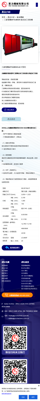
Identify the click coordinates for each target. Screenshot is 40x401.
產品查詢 (9, 110)
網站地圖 (5, 278)
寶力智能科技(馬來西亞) (29, 289)
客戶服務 (5, 271)
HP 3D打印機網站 (27, 276)
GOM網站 (24, 273)
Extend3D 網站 (26, 283)
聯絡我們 (5, 276)
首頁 (3, 17)
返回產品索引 (12, 247)
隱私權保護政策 (6, 394)
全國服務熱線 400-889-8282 (17, 294)
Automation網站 (27, 281)
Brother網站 (25, 268)
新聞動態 (5, 265)
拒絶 (23, 397)
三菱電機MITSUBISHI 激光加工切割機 (18, 20)
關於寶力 (5, 273)
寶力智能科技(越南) (27, 286)
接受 (33, 397)
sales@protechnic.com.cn (19, 318)
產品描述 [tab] (11, 119)
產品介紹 (11, 17)
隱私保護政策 (6, 281)
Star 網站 (24, 271)
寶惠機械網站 (25, 265)
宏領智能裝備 (25, 278)
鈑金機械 (20, 17)
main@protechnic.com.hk (19, 316)
